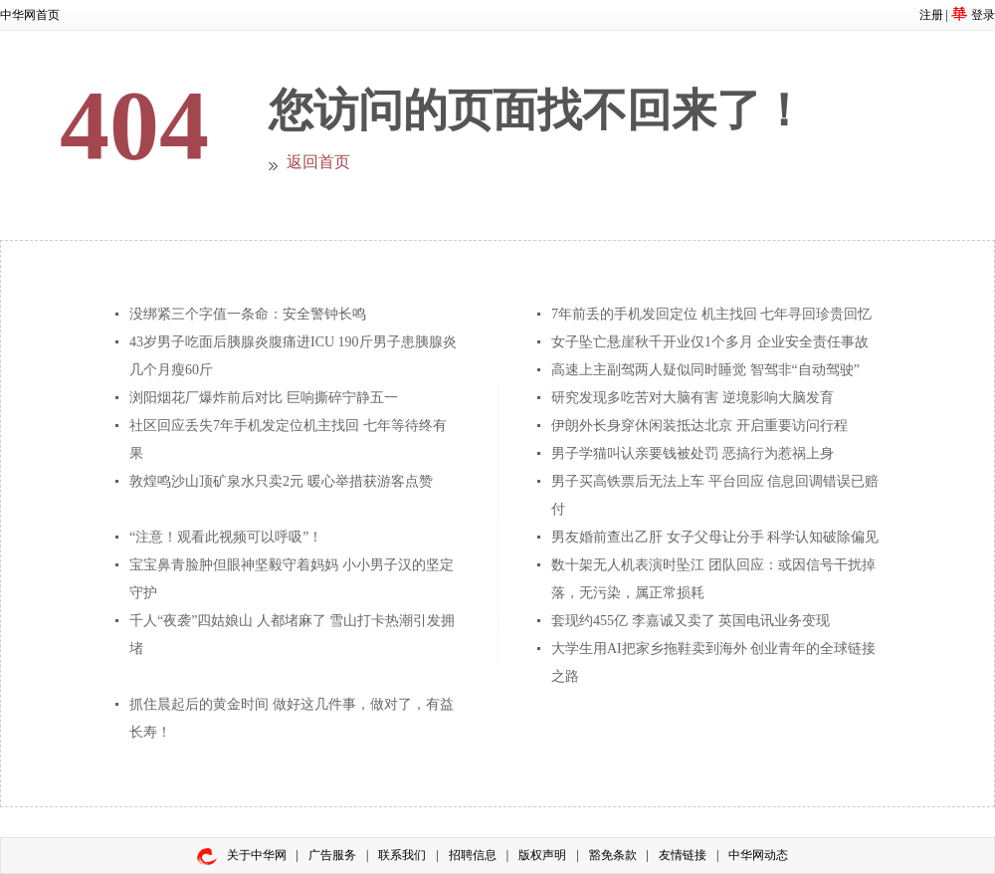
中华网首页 (30, 15)
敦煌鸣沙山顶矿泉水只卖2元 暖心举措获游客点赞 (281, 481)
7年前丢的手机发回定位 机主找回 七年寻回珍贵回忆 (711, 314)
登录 (983, 15)
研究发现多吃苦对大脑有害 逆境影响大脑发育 (692, 397)
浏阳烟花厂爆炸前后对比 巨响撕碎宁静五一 (263, 397)
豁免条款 (613, 855)
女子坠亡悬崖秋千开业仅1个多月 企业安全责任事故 (710, 341)
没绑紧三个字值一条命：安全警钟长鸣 (247, 314)
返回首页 (318, 161)
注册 (931, 15)
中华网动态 (758, 855)
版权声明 (542, 855)
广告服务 (332, 855)
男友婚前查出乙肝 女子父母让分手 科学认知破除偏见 (715, 537)
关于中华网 (257, 855)
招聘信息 (473, 855)
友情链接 (682, 855)
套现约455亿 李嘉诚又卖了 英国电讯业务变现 (690, 620)
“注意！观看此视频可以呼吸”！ (225, 537)
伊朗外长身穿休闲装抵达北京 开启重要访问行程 (699, 425)
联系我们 (402, 855)
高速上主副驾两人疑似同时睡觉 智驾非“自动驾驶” (705, 369)
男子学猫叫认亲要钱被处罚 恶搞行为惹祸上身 (692, 453)
